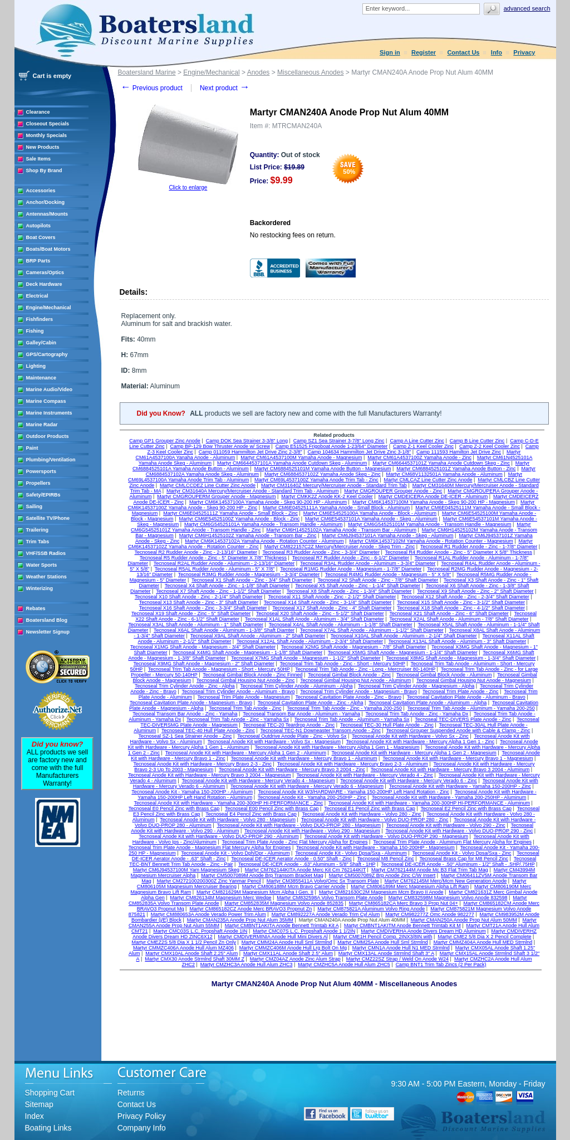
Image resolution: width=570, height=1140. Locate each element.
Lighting (36, 366)
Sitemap (39, 1104)
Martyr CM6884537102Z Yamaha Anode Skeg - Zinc (322, 474)
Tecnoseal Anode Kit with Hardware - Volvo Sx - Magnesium (274, 741)
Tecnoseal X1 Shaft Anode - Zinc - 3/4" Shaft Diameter (251, 580)
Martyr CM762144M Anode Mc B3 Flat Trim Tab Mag (429, 870)
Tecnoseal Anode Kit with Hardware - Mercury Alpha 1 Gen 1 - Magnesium (336, 747)
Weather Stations (46, 576)
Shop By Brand (44, 170)
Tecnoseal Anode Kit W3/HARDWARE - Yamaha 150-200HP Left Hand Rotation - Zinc (353, 792)
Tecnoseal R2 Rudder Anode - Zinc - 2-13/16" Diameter (196, 552)
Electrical (37, 296)
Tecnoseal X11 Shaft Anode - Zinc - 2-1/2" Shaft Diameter (332, 597)
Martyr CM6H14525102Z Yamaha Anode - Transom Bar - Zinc (248, 535)
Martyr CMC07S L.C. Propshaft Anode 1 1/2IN (304, 931)
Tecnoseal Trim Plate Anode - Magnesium (244, 697)
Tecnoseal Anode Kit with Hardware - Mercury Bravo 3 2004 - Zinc (292, 769)
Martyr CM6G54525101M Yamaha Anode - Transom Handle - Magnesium (429, 524)
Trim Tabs (38, 541)
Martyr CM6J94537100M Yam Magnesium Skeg (186, 870)
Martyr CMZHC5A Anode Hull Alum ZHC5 (344, 964)
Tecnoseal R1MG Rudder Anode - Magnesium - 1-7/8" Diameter (350, 569)
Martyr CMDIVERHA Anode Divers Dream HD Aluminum (423, 931)
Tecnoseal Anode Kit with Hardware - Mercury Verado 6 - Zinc (408, 780)
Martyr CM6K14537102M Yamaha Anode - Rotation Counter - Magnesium (431, 541)
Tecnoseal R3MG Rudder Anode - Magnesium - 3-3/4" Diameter (249, 574)
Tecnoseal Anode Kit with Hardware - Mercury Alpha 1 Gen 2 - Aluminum (245, 753)
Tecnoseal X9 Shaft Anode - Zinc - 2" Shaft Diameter (475, 591)
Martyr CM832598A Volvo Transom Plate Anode (330, 897)
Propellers (38, 483)
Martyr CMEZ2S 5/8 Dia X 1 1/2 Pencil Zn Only (183, 942)
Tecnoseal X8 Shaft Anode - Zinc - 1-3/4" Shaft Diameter (349, 591)
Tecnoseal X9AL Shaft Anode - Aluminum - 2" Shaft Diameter (258, 636)
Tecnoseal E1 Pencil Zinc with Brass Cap (369, 808)
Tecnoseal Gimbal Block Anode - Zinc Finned (252, 675)
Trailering (37, 530)
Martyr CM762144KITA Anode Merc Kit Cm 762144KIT (305, 870)
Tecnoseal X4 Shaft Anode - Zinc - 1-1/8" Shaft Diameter (227, 585)
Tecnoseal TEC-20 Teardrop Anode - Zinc (289, 725)
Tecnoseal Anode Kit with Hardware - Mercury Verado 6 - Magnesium (307, 786)
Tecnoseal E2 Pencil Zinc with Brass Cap (466, 808)
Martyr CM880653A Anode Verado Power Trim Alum (208, 914)
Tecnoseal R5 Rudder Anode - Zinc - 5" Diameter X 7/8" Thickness (213, 558)
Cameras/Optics (45, 272)
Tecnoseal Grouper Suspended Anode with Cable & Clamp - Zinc (458, 730)
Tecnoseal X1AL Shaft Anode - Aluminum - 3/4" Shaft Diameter (314, 619)
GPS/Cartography (47, 354)
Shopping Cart (50, 1092)
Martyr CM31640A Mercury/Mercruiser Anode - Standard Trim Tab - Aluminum (252, 491)
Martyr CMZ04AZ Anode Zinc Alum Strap (295, 959)
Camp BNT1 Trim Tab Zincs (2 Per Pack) (441, 964)
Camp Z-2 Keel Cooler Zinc (489, 446)
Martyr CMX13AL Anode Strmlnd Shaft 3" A (386, 953)
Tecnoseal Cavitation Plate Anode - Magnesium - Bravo (191, 702)
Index (34, 1116)
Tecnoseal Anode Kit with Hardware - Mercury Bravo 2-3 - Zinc (202, 764)
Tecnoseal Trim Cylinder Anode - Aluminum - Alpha (296, 686)
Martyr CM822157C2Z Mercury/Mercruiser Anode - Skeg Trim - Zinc (339, 546)
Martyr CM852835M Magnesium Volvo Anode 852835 (283, 903)
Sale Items (38, 159)
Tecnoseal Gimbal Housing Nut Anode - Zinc (245, 680)
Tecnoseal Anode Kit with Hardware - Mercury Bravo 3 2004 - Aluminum (450, 769)
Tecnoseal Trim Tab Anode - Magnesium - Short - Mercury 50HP (219, 669)
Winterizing (39, 588)
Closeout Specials (48, 123)
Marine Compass (46, 401)
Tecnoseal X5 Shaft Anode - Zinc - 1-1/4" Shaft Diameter (357, 585)
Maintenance (41, 378)
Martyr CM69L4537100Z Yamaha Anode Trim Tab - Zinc (316, 480)
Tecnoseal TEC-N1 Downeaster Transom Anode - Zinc (321, 730)
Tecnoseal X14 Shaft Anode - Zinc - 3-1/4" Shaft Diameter (328, 602)
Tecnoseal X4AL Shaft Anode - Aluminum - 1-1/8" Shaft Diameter (340, 624)
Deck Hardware (44, 284)
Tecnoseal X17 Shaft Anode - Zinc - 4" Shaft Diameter (331, 608)
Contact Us (463, 52)
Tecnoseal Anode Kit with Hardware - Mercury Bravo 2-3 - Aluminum (352, 764)
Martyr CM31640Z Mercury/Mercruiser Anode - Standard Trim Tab (334, 485)
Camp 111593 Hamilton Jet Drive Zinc (458, 452)
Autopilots (38, 225)
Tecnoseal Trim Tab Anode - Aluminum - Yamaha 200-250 (471, 708)
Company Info (141, 1127)
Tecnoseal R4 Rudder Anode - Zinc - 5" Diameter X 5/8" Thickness (458, 552)
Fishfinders (39, 319)
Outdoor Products (47, 436)
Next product (224, 88)
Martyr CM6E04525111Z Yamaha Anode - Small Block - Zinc (230, 513)
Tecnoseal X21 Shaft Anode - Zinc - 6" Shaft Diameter (448, 613)
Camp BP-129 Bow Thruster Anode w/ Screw (220, 446)
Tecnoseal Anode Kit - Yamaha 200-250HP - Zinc (312, 797)
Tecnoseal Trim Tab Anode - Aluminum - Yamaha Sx (352, 719)
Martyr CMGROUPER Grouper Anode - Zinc (393, 491)
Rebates (36, 608)
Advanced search (527, 8)
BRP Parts (38, 261)
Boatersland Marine (147, 72)
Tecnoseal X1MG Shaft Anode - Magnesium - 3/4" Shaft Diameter (203, 647)
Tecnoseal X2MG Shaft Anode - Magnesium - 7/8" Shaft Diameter (353, 647)
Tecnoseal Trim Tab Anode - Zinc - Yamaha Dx (417, 714)
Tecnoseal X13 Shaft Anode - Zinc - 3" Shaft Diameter (198, 602)
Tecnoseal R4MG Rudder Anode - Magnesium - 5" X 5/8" (388, 574)
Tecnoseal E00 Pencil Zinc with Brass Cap (272, 808)
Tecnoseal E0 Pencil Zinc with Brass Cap (174, 808)
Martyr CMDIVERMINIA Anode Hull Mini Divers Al (273, 936)
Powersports (41, 471)
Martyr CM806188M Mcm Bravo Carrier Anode (294, 886)
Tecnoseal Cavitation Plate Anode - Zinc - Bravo (348, 697)
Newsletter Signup (48, 632)
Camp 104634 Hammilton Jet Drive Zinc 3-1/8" (359, 452)
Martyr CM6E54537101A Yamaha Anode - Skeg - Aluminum (371, 519)
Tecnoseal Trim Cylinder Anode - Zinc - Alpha (185, 686)
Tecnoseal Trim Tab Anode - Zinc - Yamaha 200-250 (344, 708)
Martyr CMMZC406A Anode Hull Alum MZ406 (183, 948)
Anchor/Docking (45, 202)
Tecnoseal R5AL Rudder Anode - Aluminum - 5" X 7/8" (215, 569)
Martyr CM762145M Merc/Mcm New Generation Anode (446, 881)
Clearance (38, 112)
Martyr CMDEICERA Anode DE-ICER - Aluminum (433, 496)
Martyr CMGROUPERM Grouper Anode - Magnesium (216, 496)
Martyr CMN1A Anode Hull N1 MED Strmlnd (401, 948)
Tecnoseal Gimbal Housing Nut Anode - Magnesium (473, 680)
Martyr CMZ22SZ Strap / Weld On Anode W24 (397, 959)
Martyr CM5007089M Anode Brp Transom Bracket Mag (262, 875)
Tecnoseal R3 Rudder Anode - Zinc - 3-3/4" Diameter (321, 552)
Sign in (390, 52)
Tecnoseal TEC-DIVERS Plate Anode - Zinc (463, 719)
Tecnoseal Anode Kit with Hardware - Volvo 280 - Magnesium (228, 819)
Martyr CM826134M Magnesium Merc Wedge (221, 897)
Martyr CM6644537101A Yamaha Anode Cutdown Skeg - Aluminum (292, 463)
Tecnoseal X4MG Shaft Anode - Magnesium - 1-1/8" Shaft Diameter (247, 652)
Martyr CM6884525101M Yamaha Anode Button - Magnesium (322, 468)
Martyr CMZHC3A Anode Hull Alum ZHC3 (246, 964)
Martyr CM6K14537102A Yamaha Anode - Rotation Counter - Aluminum (264, 541)
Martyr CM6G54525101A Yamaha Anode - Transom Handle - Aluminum (263, 524)
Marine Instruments (49, 413)
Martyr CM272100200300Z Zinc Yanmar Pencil (209, 881)
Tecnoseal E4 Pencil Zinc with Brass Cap (251, 814)
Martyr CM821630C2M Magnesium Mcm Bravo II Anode (381, 892)
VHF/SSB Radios (46, 553)
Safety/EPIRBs (43, 495)
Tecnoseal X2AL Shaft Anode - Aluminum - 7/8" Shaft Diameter (458, 619)
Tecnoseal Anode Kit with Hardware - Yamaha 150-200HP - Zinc (460, 786)
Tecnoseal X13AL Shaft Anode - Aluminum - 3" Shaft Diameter (458, 641)
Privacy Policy (141, 1116)
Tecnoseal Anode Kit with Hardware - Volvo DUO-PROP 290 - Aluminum (218, 836)
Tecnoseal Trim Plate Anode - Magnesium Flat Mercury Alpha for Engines (210, 847)
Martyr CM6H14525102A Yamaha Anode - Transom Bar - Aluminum (341, 530)
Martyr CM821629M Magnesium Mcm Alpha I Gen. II (254, 892)
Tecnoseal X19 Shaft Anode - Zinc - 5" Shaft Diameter (190, 613)
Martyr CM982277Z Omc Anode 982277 (429, 914)
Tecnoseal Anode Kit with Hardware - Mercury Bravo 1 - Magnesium (457, 758)
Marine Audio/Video (49, 389)
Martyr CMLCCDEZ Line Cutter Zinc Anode (207, 485)
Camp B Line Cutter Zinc (477, 441)
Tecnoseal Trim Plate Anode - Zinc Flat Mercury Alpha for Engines (294, 842)
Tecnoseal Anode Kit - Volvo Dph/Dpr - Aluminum (235, 853)
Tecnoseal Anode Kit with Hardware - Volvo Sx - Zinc (410, 736)
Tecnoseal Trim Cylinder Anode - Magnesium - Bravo (358, 691)
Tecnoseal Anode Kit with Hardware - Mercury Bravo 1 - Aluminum (303, 758)
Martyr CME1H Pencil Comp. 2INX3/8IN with (382, 936)
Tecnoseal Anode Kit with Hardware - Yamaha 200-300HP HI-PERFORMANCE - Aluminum (429, 803)
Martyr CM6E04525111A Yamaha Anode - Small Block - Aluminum (336, 507)
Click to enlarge (188, 187)
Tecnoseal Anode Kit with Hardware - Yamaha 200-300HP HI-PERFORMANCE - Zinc (228, 803)
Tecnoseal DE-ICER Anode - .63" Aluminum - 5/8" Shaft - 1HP (306, 864)
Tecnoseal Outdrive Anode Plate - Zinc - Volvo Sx (291, 736)
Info (496, 52)
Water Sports (41, 565)
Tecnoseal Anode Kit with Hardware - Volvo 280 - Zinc (361, 814)
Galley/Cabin (41, 342)
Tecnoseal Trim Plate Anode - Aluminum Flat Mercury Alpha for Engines (452, 842)
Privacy (524, 52)
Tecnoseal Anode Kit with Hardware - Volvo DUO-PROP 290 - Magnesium (386, 836)
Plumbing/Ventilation (51, 459)
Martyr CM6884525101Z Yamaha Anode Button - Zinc (455, 468)
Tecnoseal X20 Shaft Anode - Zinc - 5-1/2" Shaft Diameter (320, 613)
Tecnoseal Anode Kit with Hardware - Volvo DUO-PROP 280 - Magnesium (299, 825)
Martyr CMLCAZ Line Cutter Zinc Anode (428, 480)
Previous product (152, 88)
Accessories (41, 190)
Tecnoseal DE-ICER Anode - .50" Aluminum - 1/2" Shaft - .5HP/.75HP (457, 864)
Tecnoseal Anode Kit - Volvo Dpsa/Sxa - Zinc (461, 853)
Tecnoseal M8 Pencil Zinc (385, 858)
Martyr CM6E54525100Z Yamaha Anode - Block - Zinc (239, 519)
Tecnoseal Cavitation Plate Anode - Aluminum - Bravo (466, 697)
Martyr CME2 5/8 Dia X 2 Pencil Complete (484, 936)
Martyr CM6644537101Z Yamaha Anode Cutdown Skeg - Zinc (441, 463)
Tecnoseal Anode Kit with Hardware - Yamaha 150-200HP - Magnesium (375, 847)
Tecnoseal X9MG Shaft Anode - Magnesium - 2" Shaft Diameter (204, 663)
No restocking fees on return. (293, 235)
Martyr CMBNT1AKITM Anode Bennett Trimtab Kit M (402, 925)
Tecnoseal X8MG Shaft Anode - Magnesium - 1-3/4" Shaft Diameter (460, 658)
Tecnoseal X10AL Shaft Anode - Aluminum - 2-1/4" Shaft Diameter (404, 636)
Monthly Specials (46, 135)
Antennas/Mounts (47, 214)
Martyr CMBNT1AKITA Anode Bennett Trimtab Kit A (281, 925)
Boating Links (48, 1127)
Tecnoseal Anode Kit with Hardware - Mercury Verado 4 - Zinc (364, 775)
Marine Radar (42, 424)
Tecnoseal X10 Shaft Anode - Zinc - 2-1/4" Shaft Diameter (199, 597)
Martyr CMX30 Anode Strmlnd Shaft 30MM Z (194, 959)
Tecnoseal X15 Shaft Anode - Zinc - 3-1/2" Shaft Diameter (461, 602)
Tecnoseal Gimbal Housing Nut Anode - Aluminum (355, 680)
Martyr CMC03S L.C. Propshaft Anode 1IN (200, 931)
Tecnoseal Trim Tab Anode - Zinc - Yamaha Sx (237, 719)
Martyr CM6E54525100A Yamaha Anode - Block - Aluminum (369, 513)
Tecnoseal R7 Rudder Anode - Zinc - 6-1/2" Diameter (350, 558)
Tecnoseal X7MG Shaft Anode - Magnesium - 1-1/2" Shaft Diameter (306, 658)
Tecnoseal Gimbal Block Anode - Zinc (349, 675)
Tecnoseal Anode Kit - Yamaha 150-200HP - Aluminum (192, 792)
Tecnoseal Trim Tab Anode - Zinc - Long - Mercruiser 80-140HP (365, 669)
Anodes (258, 72)
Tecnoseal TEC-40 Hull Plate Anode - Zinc (208, 730)
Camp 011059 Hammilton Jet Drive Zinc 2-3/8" (250, 452)
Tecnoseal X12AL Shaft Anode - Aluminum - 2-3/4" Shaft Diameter (310, 641)
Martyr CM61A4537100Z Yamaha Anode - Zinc (419, 457)
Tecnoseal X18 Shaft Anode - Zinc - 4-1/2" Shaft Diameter (461, 608)
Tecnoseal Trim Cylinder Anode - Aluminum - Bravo (237, 691)
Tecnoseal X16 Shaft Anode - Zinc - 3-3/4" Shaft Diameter (203, 608)
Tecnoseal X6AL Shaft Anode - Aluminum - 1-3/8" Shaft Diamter (224, 630)
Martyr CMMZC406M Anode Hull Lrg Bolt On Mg (293, 948)
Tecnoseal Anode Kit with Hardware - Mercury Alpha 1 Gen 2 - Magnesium (414, 753)
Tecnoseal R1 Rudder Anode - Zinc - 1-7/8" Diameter (478, 546)
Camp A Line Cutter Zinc (417, 441)
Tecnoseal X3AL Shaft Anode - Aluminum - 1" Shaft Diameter (196, 624)
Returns (131, 1092)
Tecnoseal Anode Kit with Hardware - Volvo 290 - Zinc (445, 825)
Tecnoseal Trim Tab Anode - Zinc (245, 708)
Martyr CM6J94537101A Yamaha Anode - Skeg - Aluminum (387, 535)
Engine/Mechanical (48, 307)
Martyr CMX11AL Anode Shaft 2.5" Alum (288, 953)
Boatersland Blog (47, 620)
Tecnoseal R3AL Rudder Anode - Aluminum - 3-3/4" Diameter (367, 563)
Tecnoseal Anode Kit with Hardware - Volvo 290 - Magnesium (312, 831)
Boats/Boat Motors (48, 249)
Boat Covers (41, 237)
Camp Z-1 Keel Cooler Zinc (423, 446)
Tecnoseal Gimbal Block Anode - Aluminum (444, 675)
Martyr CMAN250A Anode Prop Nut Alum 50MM (464, 920)
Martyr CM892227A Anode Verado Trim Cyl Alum (326, 914)
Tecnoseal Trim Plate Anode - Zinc (460, 691)
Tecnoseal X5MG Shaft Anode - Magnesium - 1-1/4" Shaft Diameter (403, 652)
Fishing (35, 331)
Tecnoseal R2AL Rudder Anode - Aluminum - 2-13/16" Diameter (224, 563)
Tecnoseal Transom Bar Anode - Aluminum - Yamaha (301, 714)
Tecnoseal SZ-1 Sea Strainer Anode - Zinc (185, 736)
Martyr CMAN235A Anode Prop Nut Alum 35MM (240, 920)
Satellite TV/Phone (48, 518)
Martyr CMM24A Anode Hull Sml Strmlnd (287, 942)
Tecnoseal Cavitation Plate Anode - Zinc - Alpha (310, 702)
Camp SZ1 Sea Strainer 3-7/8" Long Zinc (339, 441)
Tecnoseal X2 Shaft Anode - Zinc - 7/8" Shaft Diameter (378, 580)
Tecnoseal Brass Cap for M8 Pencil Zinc (463, 858)
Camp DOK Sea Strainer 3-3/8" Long (247, 441)
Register (423, 52)
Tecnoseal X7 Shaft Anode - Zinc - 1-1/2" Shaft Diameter (218, 591)
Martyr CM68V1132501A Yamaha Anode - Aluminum (444, 474)
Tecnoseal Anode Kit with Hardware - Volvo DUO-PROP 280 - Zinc (375, 819)
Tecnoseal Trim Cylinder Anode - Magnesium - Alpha (416, 686)
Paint (32, 448)
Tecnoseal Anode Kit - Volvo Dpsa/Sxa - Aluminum (351, 853)
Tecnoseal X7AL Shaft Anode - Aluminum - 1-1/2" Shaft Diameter (372, 630)
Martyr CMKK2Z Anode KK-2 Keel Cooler (327, 496)
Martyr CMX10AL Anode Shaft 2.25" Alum (191, 953)
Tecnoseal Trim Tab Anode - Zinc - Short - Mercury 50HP (342, 663)
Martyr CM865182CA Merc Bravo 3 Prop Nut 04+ (403, 903)
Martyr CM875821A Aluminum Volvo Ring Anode (371, 909)
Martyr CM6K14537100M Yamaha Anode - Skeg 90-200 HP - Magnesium (433, 502)
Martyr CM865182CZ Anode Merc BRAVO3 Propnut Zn (250, 909)
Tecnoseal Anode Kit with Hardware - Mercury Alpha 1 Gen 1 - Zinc (420, 741)
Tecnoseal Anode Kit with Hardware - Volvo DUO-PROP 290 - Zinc (459, 831)
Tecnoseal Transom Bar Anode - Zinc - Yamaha (184, 714)
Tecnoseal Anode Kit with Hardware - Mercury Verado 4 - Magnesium (258, 780)
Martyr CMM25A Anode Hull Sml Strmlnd (382, 942)
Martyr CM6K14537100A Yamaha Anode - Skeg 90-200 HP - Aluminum (268, 502)
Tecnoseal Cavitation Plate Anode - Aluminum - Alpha (427, 702)
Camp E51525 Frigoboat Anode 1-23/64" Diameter (331, 446)
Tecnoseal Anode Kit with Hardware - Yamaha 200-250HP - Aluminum (449, 797)
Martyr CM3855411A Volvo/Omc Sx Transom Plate (323, 881)
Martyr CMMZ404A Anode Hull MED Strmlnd (483, 942)
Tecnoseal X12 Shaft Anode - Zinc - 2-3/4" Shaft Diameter (465, 597)
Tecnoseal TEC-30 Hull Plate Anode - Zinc (387, 725)
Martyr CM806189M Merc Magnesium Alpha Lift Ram (410, 886)
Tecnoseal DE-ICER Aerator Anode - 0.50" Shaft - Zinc (291, 858)
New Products (43, 147)
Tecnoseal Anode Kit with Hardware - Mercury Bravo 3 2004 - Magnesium (209, 775)
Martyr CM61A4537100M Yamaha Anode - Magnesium (301, 457)
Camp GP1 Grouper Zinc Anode (164, 441)
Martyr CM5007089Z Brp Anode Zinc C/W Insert (382, 875)
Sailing (34, 506)
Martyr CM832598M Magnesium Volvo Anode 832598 (448, 897)
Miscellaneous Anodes (310, 72)
